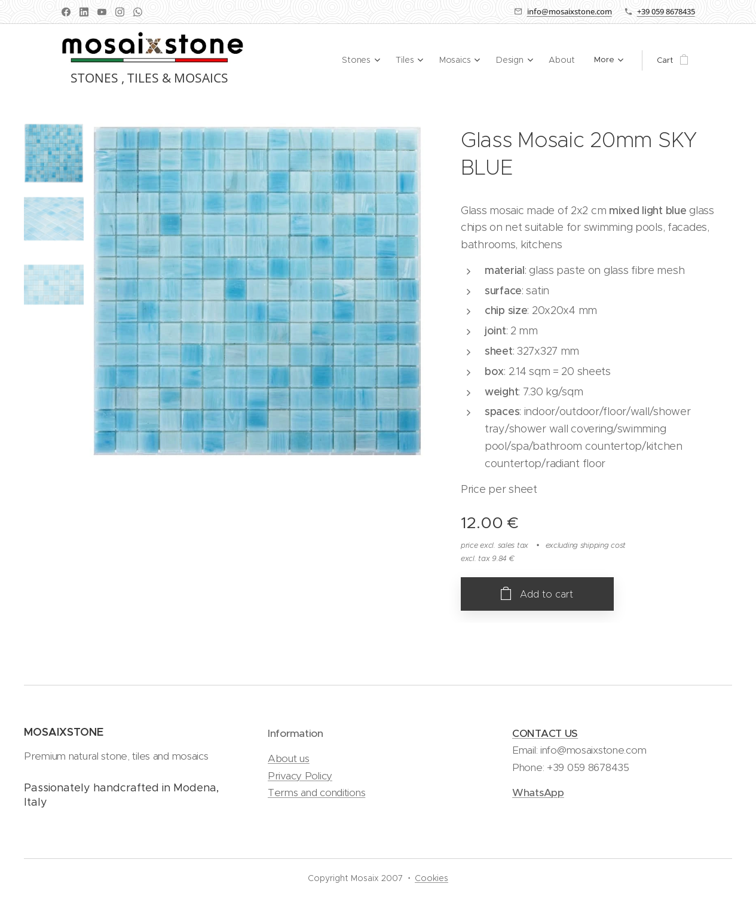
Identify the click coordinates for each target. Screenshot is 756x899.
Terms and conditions (316, 792)
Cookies (431, 878)
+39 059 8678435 (666, 11)
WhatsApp (538, 792)
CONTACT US (545, 733)
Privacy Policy (300, 775)
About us (289, 759)
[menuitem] (339, 60)
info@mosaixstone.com (569, 11)
